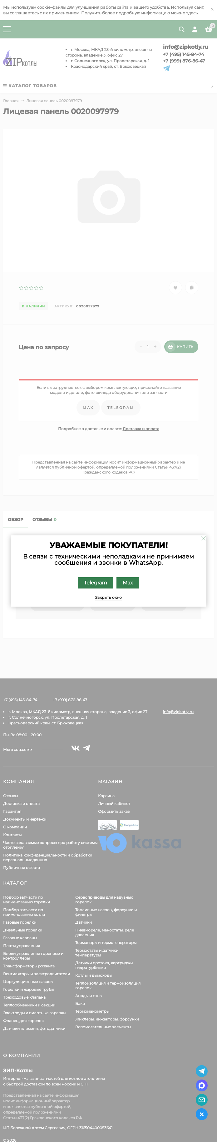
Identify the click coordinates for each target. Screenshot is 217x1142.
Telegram (95, 583)
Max (128, 583)
